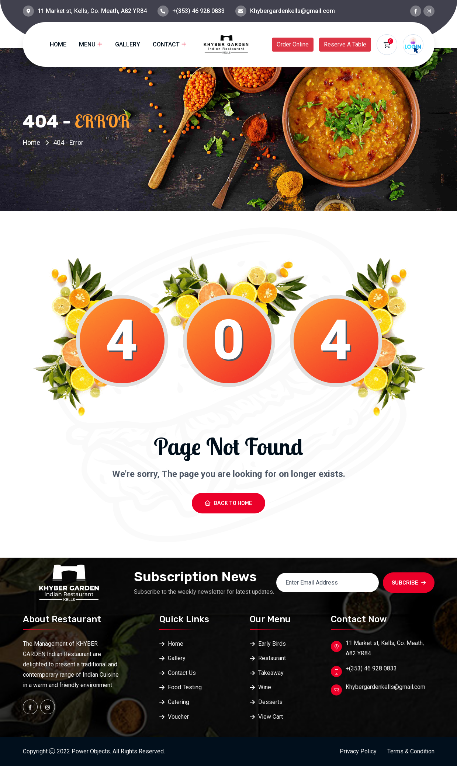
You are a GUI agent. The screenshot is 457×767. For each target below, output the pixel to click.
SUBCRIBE (409, 583)
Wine (264, 687)
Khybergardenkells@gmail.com (292, 10)
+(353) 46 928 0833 (198, 10)
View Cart (270, 717)
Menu (87, 44)
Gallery (127, 44)
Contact (166, 44)
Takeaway (271, 673)
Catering (178, 702)
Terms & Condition (411, 752)
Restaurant (272, 658)
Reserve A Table (345, 44)
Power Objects (91, 752)
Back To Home (228, 503)
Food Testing (185, 687)
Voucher (178, 717)
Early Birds (272, 643)
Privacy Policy (358, 752)
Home (58, 44)
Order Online (293, 44)
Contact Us (182, 673)
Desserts (270, 702)
